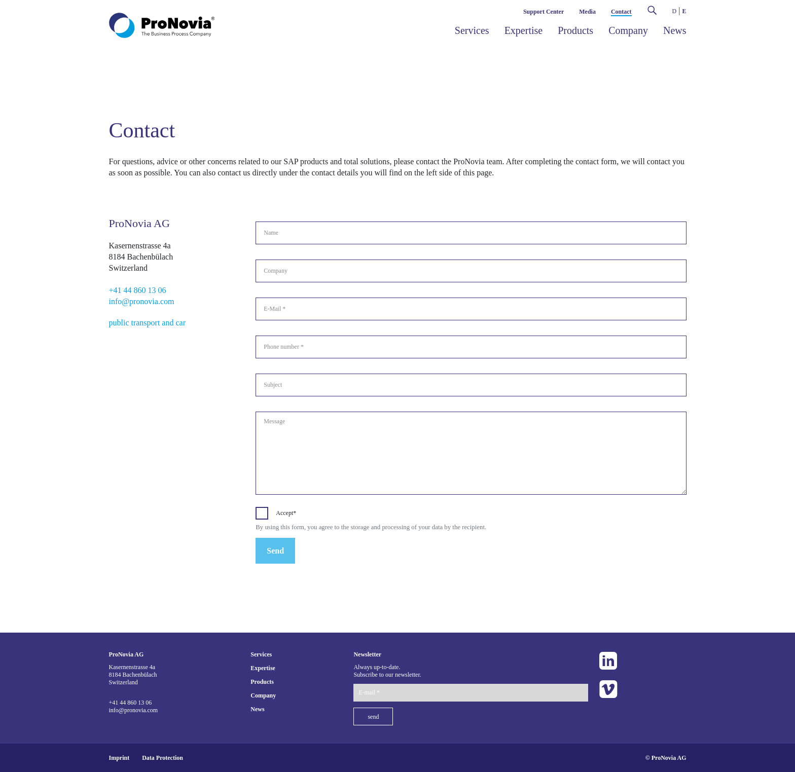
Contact (621, 11)
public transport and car (147, 322)
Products (575, 30)
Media (587, 11)
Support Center (543, 11)
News (674, 30)
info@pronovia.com (141, 301)
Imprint (119, 757)
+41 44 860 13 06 (137, 290)
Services (472, 30)
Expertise (523, 30)
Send (275, 550)
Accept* (286, 513)
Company (628, 30)
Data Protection (162, 757)
